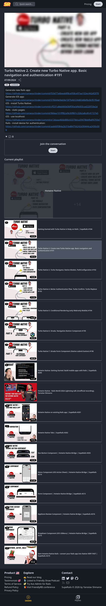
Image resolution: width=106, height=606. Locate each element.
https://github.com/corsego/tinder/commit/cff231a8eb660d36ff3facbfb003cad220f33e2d (52, 106)
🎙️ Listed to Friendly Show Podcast (41, 580)
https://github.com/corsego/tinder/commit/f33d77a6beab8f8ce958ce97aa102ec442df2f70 (52, 93)
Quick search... (24, 4)
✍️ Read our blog (32, 577)
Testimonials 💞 (12, 580)
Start (98, 4)
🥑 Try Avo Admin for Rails (37, 583)
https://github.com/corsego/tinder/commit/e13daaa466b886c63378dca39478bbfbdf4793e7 (53, 119)
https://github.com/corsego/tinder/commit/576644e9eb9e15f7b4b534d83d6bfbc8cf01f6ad (53, 99)
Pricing (88, 4)
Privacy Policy (11, 590)
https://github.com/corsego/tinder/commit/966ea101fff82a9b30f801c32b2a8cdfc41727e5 (52, 113)
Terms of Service (12, 583)
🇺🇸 (17, 573)
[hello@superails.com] (67, 582)
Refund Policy (11, 587)
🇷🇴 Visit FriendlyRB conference (39, 587)
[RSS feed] (63, 582)
